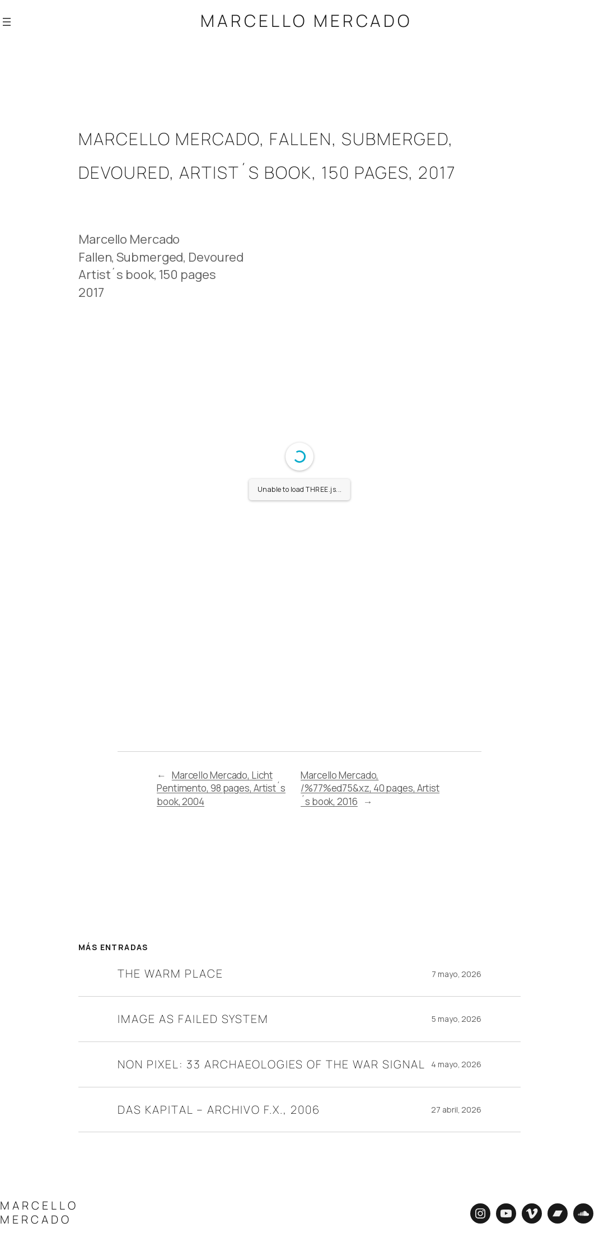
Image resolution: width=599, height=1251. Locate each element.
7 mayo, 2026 (456, 972)
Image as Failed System (193, 1017)
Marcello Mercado (306, 20)
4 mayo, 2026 (456, 1062)
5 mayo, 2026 (456, 1017)
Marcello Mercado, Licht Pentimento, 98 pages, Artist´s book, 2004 (221, 786)
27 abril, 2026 (456, 1108)
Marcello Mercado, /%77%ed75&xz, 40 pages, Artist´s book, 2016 (370, 786)
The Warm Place (170, 971)
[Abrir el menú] (6, 20)
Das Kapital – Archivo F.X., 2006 (219, 1107)
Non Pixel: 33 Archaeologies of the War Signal (271, 1062)
